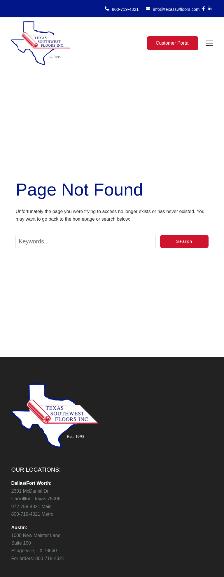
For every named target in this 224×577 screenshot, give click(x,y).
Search (184, 241)
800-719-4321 (125, 9)
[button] (209, 43)
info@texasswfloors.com (176, 9)
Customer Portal (173, 43)
